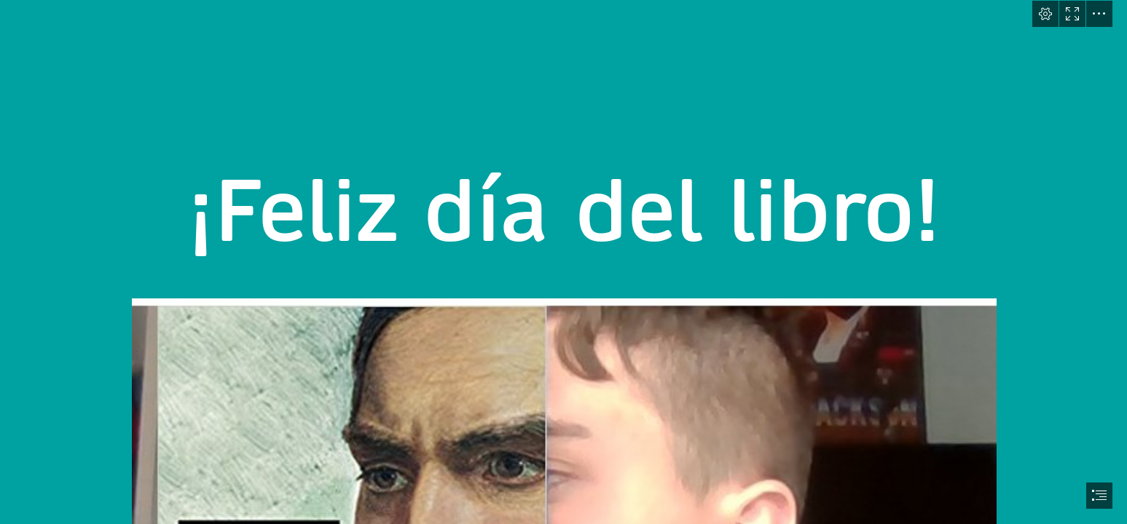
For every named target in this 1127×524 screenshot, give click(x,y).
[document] (563, 262)
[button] (1045, 14)
